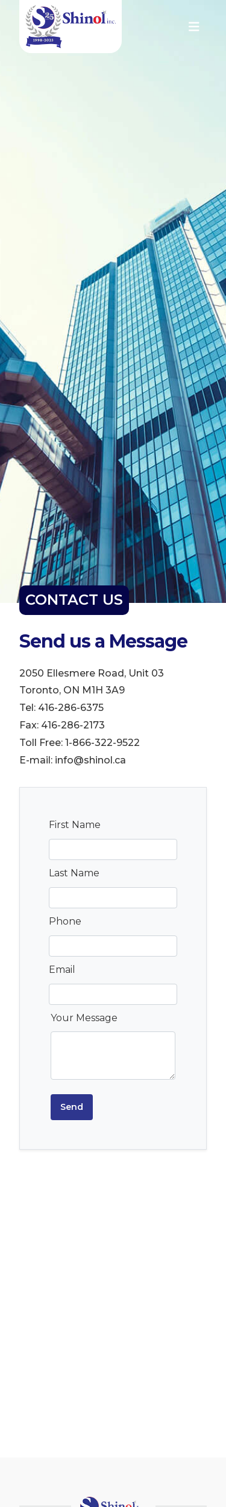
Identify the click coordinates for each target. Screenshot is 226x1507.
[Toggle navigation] (194, 27)
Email (62, 969)
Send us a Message (103, 642)
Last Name (74, 873)
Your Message (84, 1018)
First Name (75, 824)
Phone (65, 921)
